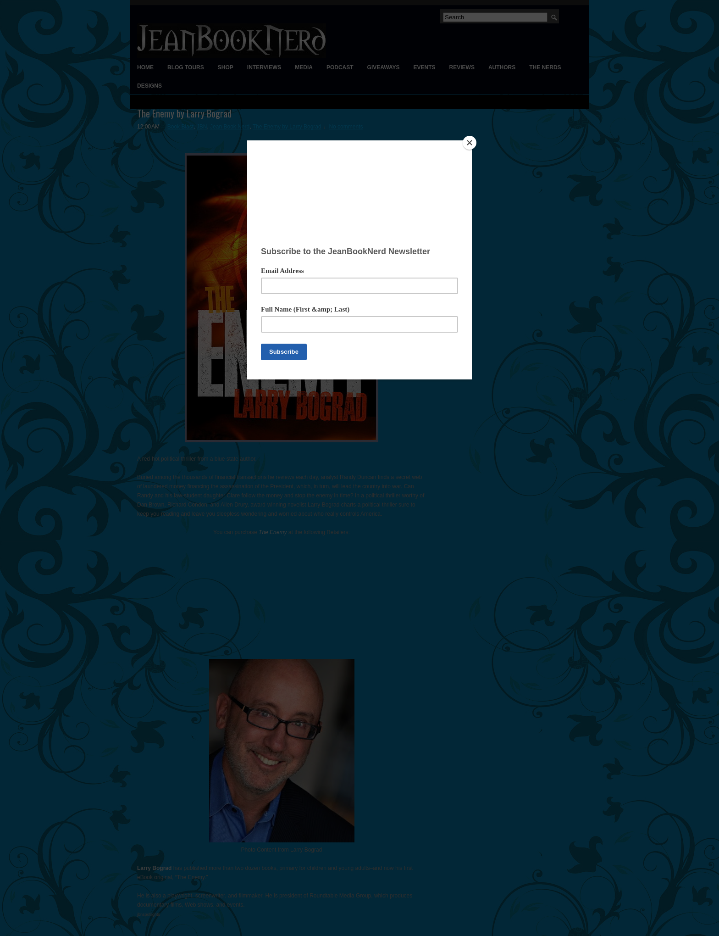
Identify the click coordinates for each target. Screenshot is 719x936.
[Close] (469, 143)
